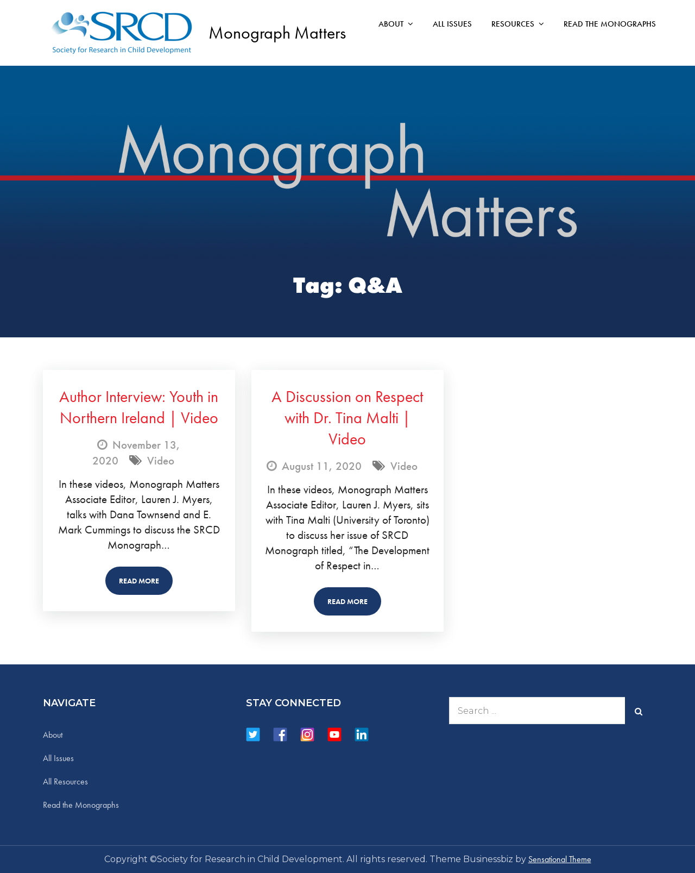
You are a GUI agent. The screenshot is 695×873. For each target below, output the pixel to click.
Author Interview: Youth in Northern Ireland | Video (138, 407)
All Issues (452, 23)
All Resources (65, 781)
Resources (512, 23)
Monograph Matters (277, 33)
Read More (139, 581)
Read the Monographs (610, 23)
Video (160, 460)
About (390, 23)
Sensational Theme (559, 859)
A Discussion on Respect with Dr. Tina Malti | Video (347, 417)
